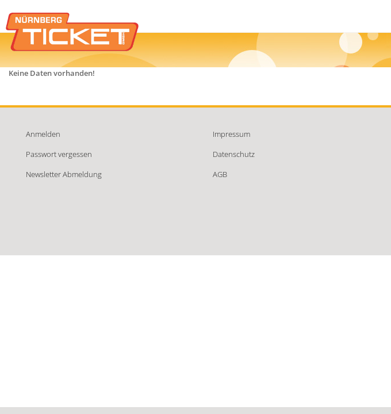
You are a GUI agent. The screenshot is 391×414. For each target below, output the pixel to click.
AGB (220, 174)
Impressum (231, 134)
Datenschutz (234, 154)
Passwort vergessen (59, 154)
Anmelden (43, 134)
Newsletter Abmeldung (64, 174)
